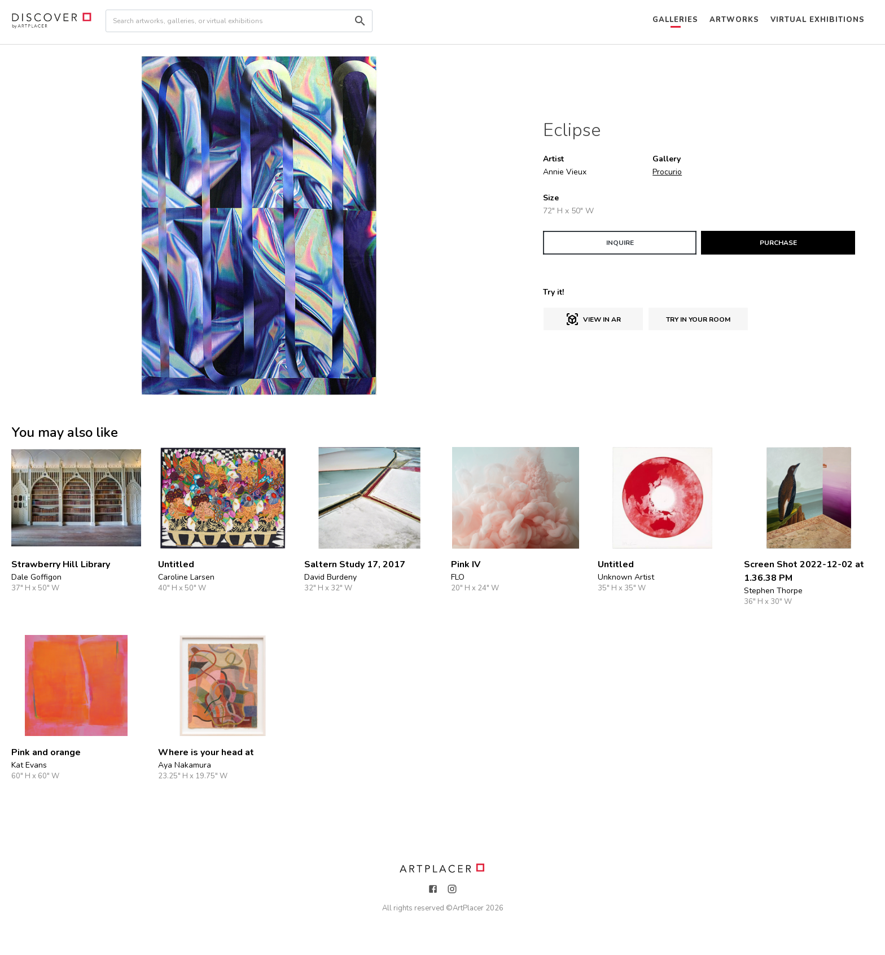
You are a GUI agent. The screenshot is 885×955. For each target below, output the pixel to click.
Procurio (667, 172)
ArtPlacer (468, 908)
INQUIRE (620, 242)
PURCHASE (778, 242)
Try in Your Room (698, 319)
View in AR (593, 319)
